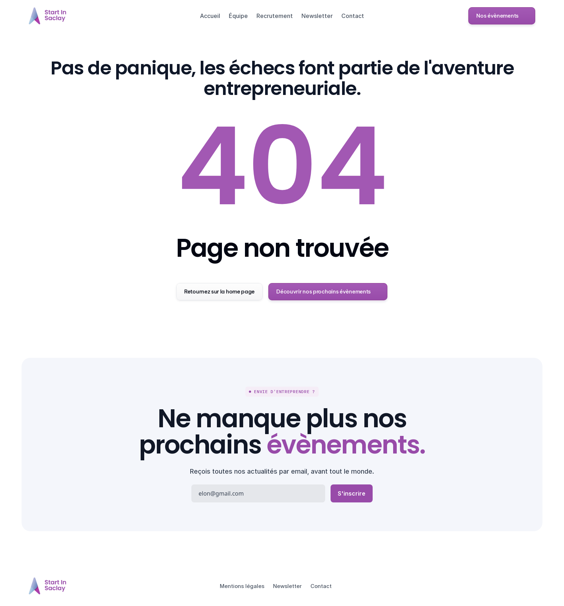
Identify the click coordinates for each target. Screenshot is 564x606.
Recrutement (274, 15)
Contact (352, 15)
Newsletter (317, 15)
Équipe (238, 15)
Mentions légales (242, 586)
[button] (501, 15)
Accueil (210, 15)
